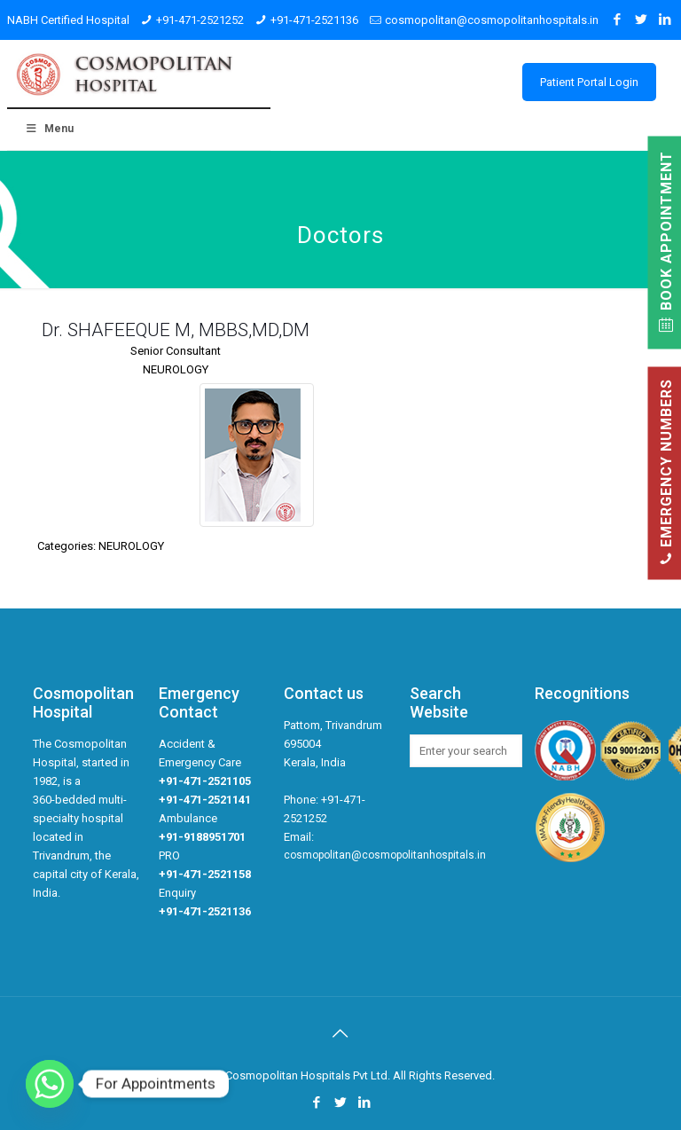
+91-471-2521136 (314, 20)
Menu (49, 128)
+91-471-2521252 (200, 20)
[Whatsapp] (50, 1084)
